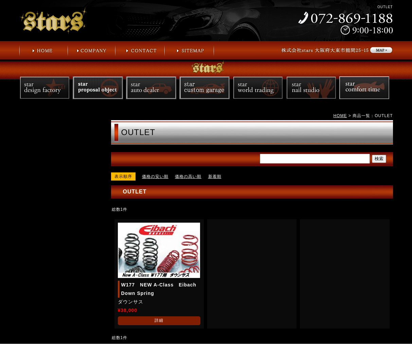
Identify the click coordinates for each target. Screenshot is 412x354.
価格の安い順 (155, 176)
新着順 (214, 176)
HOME (340, 115)
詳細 (159, 320)
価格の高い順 (188, 176)
